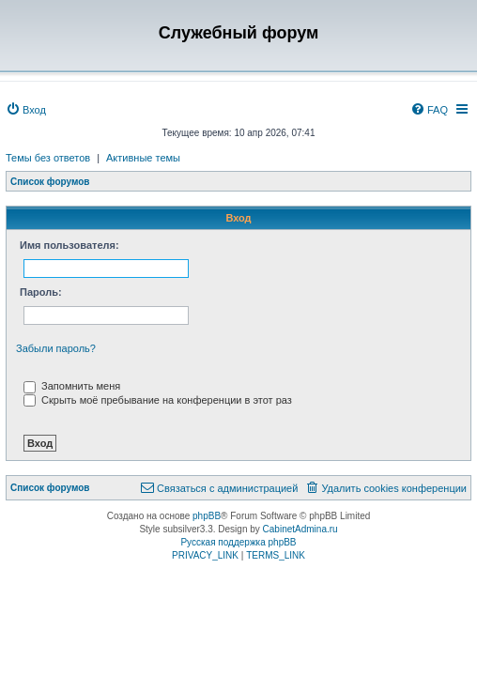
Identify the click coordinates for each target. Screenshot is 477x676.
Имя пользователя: (69, 245)
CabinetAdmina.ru (300, 529)
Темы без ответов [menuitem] (48, 157)
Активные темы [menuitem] (143, 157)
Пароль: (41, 292)
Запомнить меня (71, 386)
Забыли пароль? (56, 348)
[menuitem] (26, 110)
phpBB (206, 516)
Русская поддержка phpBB (238, 542)
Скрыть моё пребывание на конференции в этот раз (157, 400)
